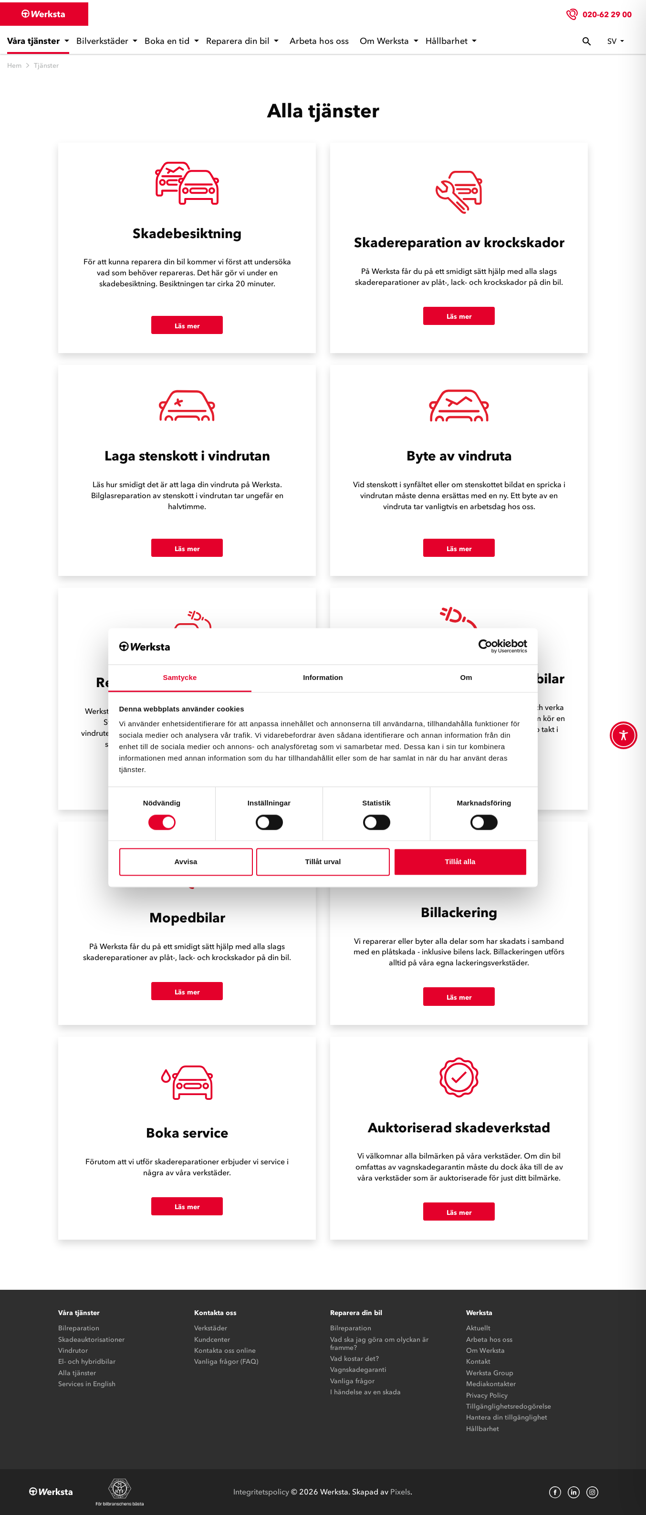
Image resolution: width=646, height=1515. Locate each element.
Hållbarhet (448, 41)
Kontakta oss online (225, 1351)
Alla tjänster (77, 1373)
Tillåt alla (460, 862)
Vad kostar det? (354, 1359)
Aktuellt (478, 1328)
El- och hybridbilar (86, 1362)
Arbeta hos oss (319, 41)
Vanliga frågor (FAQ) (226, 1362)
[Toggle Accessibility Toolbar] (623, 735)
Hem (14, 66)
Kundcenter (212, 1340)
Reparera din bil (239, 41)
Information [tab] (323, 678)
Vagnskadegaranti (358, 1370)
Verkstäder (210, 1328)
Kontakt (478, 1362)
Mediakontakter (491, 1384)
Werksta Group (489, 1373)
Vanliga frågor (352, 1381)
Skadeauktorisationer (91, 1340)
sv (612, 41)
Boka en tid (168, 41)
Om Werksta (385, 41)
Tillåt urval (323, 862)
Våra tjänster (34, 41)
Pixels (400, 1491)
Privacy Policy (487, 1395)
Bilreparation (78, 1328)
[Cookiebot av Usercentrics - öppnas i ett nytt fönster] (485, 646)
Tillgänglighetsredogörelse (508, 1406)
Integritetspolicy (261, 1491)
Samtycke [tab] (180, 678)
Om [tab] (466, 678)
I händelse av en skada (365, 1392)
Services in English (86, 1384)
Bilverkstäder (103, 41)
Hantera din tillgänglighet (506, 1417)
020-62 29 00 (607, 14)
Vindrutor (73, 1351)
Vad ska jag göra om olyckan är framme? (379, 1344)
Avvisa (186, 862)
